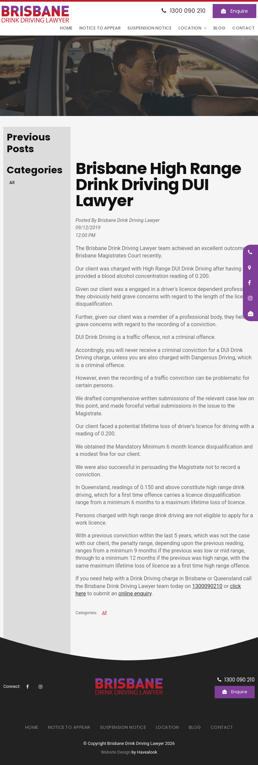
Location (189, 28)
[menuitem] (32, 727)
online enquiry (135, 593)
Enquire (239, 11)
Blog (219, 28)
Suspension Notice (149, 28)
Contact (243, 28)
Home (66, 28)
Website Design (115, 752)
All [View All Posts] (12, 182)
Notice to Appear (100, 28)
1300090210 (207, 586)
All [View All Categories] (104, 612)
